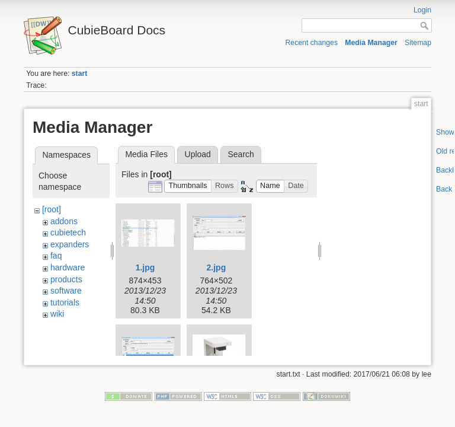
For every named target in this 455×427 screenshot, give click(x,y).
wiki (57, 313)
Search (241, 154)
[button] (188, 186)
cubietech (68, 232)
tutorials (64, 302)
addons (64, 221)
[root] (51, 209)
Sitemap (418, 43)
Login (422, 10)
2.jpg (216, 267)
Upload (198, 154)
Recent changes (312, 43)
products (66, 279)
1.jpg (145, 267)
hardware (67, 267)
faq (56, 255)
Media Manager (371, 43)
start (80, 73)
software (66, 290)
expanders (69, 244)
